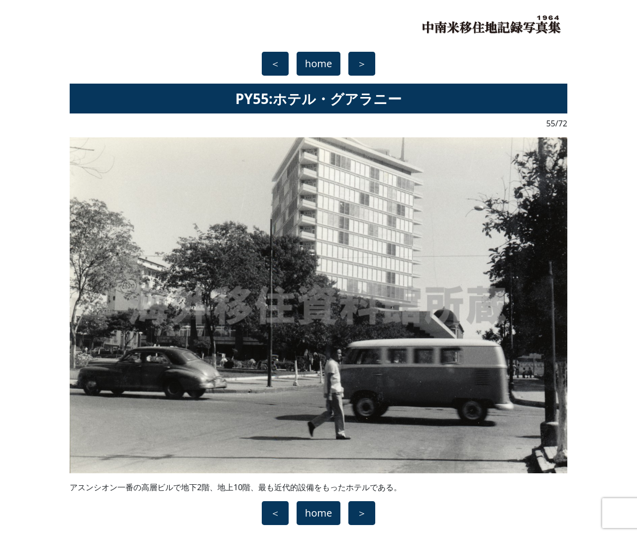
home (318, 63)
